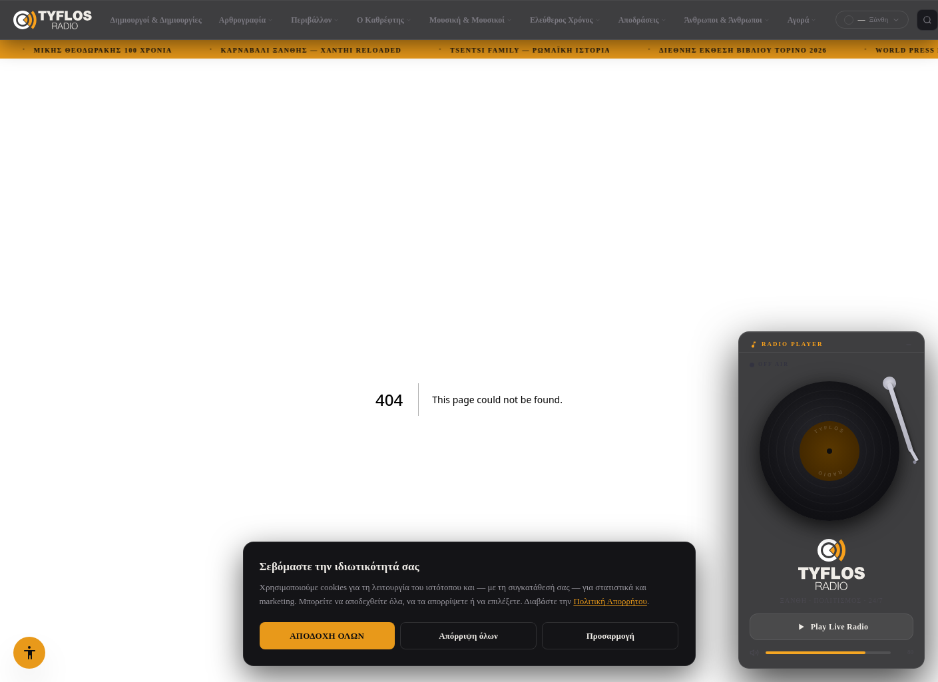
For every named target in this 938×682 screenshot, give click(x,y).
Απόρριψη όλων (468, 636)
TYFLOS (829, 430)
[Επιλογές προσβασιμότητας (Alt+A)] (29, 653)
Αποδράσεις (642, 20)
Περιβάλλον (315, 20)
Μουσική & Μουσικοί (471, 20)
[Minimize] (908, 344)
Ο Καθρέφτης (384, 20)
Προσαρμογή (610, 636)
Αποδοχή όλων (327, 636)
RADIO (829, 473)
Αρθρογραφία (246, 20)
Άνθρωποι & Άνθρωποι (727, 20)
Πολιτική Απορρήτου (610, 601)
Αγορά (803, 20)
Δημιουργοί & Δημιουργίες (156, 20)
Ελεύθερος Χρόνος (565, 20)
